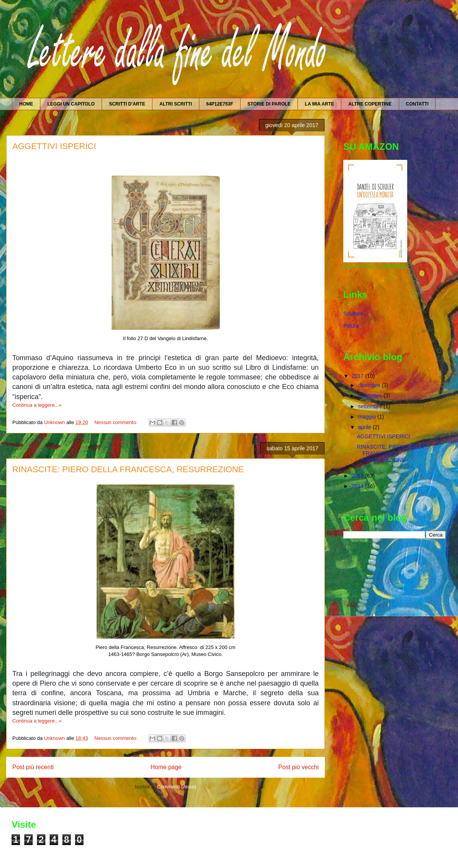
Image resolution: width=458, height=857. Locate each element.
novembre (370, 395)
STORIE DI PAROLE (269, 104)
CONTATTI (417, 104)
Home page (166, 767)
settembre (370, 406)
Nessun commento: (116, 422)
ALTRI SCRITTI (175, 104)
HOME (26, 104)
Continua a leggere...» (37, 405)
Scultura (353, 313)
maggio (367, 417)
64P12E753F (219, 104)
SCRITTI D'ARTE (127, 104)
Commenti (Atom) (176, 787)
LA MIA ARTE (319, 104)
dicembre (369, 385)
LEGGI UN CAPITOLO (71, 104)
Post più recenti (32, 767)
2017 (358, 376)
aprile (365, 427)
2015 (358, 476)
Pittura (351, 326)
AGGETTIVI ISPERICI (54, 146)
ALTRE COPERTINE (369, 104)
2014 (358, 486)
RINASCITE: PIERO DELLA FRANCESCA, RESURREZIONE (128, 469)
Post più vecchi (298, 767)
